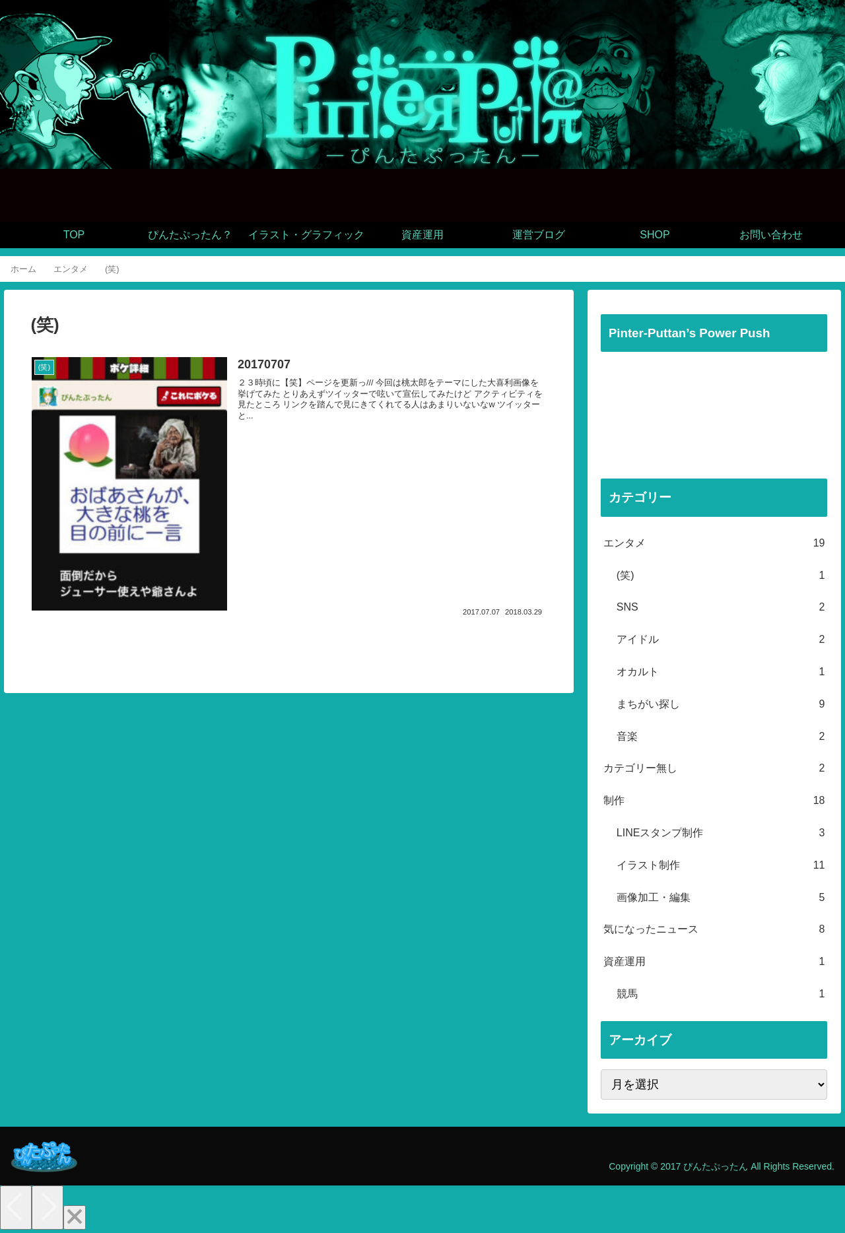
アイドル (721, 640)
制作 (714, 801)
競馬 (721, 994)
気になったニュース (714, 929)
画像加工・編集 (721, 898)
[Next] (47, 1207)
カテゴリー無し (714, 768)
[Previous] (16, 1207)
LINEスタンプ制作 (721, 833)
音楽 (721, 737)
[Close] (74, 1217)
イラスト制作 (721, 865)
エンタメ (714, 543)
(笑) (721, 575)
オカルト (721, 672)
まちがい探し (721, 704)
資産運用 (714, 962)
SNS (721, 607)
